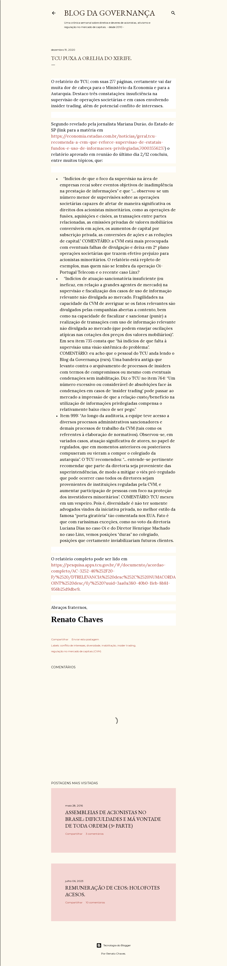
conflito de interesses (72, 645)
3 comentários (95, 833)
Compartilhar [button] (59, 639)
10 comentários (95, 902)
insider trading (126, 645)
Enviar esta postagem (85, 639)
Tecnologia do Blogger (113, 945)
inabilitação (109, 645)
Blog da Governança (109, 13)
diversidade (93, 645)
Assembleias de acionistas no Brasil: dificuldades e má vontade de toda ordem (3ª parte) (113, 819)
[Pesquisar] (173, 12)
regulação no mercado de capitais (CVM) (76, 651)
